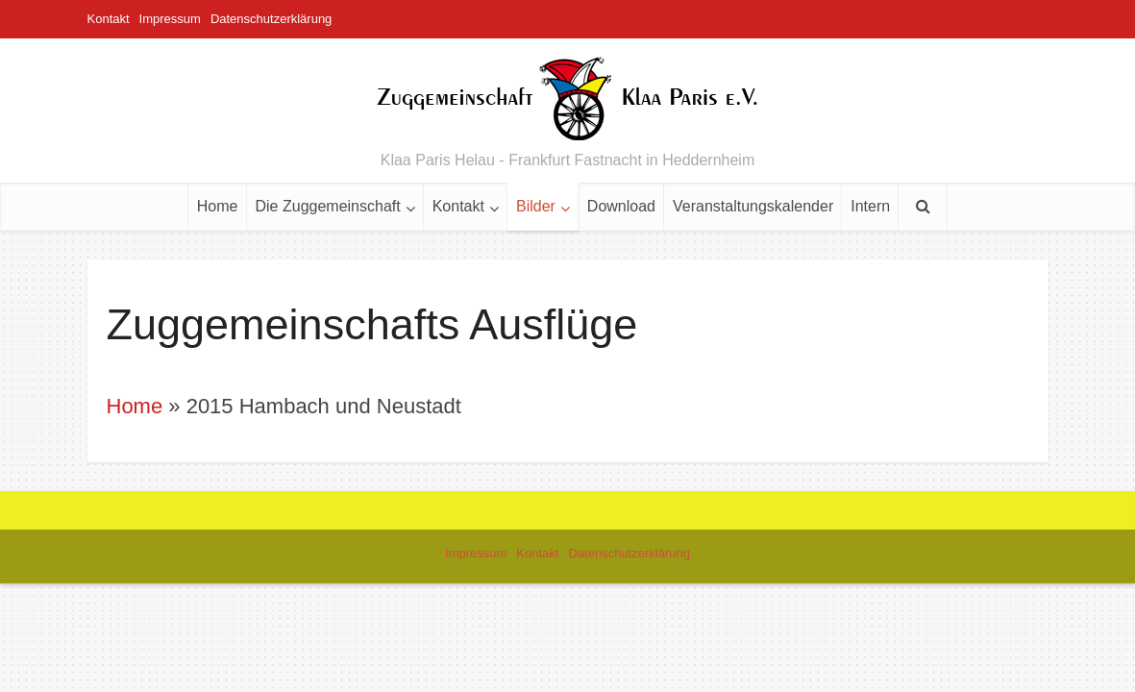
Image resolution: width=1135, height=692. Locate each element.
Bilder (535, 206)
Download (621, 206)
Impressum (170, 19)
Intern (870, 206)
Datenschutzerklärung (271, 19)
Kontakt (108, 19)
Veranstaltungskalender (753, 206)
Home (217, 206)
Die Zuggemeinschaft (328, 206)
